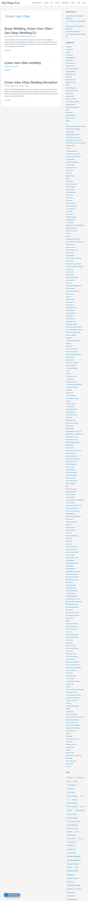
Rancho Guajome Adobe (72, 543)
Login (83, 3)
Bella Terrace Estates (71, 97)
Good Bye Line (69, 265)
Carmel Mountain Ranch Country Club (76, 141)
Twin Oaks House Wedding (73, 714)
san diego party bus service (73, 589)
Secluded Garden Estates (72, 627)
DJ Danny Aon (69, 192)
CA (66, 122)
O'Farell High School (71, 484)
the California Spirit (71, 665)
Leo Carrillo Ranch (70, 389)
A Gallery (68, 52)
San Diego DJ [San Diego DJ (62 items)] (71, 833)
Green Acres (69, 279)
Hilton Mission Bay (71, 316)
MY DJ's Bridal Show (71, 457)
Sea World (68, 622)
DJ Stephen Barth (70, 216)
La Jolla (68, 368)
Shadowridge (69, 633)
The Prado (68, 692)
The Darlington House (71, 681)
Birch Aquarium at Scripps (73, 100)
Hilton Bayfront (70, 311)
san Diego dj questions (72, 581)
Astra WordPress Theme (56, 896)
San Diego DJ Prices (71, 578)
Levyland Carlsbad (71, 397)
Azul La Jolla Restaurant (72, 68)
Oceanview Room (70, 495)
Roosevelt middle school (72, 549)
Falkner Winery (70, 257)
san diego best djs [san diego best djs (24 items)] (71, 829)
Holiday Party (69, 333)
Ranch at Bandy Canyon (72, 538)
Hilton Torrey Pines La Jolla (73, 327)
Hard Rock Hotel (70, 295)
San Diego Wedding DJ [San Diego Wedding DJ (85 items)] (74, 844)
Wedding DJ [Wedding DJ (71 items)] (70, 862)
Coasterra (68, 146)
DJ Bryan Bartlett (70, 187)
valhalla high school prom (72, 727)
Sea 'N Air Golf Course (72, 619)
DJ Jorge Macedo (70, 206)
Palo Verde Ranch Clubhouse (73, 508)
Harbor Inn (68, 292)
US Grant (68, 722)
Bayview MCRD (70, 95)
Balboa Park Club (70, 79)
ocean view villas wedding (22, 63)
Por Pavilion (69, 530)
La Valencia (69, 384)
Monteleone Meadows (72, 449)
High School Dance (71, 308)
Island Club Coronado (71, 346)
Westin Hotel (69, 746)
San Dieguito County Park (72, 605)
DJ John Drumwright (71, 203)
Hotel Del (68, 338)
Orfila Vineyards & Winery (72, 500)
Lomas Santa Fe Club (71, 408)
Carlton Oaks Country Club (73, 135)
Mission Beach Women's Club (73, 443)
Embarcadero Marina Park (73, 235)
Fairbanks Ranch (70, 252)
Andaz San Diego (70, 65)
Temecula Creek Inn (71, 659)
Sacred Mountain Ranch (72, 554)
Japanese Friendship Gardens (74, 349)
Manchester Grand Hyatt (72, 416)
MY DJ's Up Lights (70, 470)
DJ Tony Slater (69, 219)
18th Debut (69, 46)
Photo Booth (65, 3)
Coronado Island (70, 157)
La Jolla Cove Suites (71, 370)
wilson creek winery (71, 749)
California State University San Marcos (76, 125)
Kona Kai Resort (70, 354)
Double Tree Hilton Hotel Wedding (75, 222)
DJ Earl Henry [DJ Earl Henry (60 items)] (71, 776)
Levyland (68, 395)
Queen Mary (69, 533)
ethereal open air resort (72, 246)
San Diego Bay (69, 557)
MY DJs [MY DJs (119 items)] (69, 798)
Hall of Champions (71, 284)
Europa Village (69, 249)
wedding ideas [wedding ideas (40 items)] (71, 880)
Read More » (7, 51)
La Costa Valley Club (71, 360)
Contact (46, 3)
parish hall (68, 516)
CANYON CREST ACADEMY (73, 127)
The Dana (68, 676)
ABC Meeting (69, 54)
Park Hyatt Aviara (70, 519)
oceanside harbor (70, 489)
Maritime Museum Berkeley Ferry (74, 427)
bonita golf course (70, 103)
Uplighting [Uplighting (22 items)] (69, 855)
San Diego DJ (28, 36)
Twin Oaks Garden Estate (72, 708)
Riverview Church (70, 546)
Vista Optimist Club (71, 733)
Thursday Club (69, 700)
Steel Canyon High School (72, 651)
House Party (69, 341)
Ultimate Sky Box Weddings (73, 716)
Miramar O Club (70, 441)
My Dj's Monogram (71, 462)
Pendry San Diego (70, 522)
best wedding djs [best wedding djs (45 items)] (71, 773)
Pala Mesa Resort (70, 506)
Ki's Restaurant (70, 352)
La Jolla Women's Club (72, 381)
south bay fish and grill (72, 646)
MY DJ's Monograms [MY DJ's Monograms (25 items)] (72, 790)
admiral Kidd (69, 60)
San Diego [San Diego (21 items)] (80, 826)
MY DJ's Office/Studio (71, 468)
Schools (68, 611)
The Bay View (69, 662)
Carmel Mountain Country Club (74, 138)
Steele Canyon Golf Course (73, 654)
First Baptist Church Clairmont (74, 260)
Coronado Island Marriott (72, 160)
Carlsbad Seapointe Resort (73, 133)
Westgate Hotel (70, 741)
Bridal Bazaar (69, 111)
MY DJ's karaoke (70, 460)
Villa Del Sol (69, 730)
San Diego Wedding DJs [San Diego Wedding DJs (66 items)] (74, 848)
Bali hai (68, 84)
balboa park (69, 76)
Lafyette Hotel (69, 387)
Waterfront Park (70, 735)
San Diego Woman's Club (72, 597)
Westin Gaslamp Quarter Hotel (74, 743)
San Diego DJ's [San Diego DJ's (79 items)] (71, 837)
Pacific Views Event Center (73, 503)
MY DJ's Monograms (71, 465)
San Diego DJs (11, 2)
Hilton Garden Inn (70, 314)
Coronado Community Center (73, 154)
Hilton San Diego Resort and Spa (74, 324)
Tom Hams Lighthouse (72, 703)
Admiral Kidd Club (70, 62)
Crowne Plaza (69, 168)
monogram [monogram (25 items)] (74, 787)
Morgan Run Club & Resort (73, 452)
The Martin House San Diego (73, 684)
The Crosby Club (70, 668)
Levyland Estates (70, 400)
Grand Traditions (70, 276)
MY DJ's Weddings (9, 36)
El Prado (68, 233)
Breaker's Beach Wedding (72, 106)
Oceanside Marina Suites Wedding (75, 492)
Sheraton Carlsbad (71, 635)
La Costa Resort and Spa (72, 357)
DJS (52, 3)
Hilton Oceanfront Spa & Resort (74, 322)
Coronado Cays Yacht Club (73, 152)
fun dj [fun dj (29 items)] (81, 784)
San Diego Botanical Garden (73, 562)
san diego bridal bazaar (72, 565)
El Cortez (68, 230)
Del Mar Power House (71, 181)
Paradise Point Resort (71, 514)
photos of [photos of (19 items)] (77, 819)
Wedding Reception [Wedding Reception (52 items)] (72, 887)
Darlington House (70, 173)
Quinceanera (69, 535)
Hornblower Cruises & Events (73, 335)
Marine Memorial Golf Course (73, 424)
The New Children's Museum (73, 687)
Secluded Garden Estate (72, 624)
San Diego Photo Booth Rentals (74, 592)
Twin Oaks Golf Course (72, 711)
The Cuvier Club (70, 673)
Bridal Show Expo (70, 116)
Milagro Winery (70, 438)
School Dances (70, 608)
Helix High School (70, 306)
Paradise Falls (69, 511)
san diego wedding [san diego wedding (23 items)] (71, 840)
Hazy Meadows (70, 300)
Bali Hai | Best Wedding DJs (73, 31)
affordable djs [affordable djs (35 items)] (79, 765)
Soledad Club (69, 641)
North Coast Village (71, 481)
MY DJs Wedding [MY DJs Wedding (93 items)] (72, 806)
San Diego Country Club (72, 570)
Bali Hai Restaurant (71, 87)
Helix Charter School (71, 303)
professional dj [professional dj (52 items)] (71, 823)
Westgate (68, 738)
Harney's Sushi (70, 297)
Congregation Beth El (71, 149)
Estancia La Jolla (70, 243)
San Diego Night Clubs (72, 587)
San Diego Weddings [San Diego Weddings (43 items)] (72, 852)
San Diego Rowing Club (72, 595)
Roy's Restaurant (70, 551)
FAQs (78, 3)
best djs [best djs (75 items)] (75, 769)
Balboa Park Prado (71, 81)
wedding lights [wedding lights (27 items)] (70, 883)
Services (57, 3)
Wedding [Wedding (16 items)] (76, 855)
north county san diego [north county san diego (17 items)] (72, 816)
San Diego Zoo (70, 600)
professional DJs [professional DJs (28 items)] (71, 826)
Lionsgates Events (71, 406)
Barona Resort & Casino (72, 89)
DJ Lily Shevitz (69, 211)
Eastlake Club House (71, 225)
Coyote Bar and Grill (71, 165)
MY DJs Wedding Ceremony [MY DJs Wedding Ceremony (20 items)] (73, 809)
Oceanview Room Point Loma (73, 497)
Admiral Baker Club (71, 57)
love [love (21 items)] (68, 787)
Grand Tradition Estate (72, 273)
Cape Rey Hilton (70, 130)
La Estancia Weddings (72, 362)
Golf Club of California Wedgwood (75, 262)
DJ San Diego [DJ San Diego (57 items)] (71, 780)
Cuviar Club (69, 170)
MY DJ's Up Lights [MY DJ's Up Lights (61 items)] (72, 794)
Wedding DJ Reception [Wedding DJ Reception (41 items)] (73, 866)
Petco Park (69, 524)
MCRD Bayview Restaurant (73, 435)
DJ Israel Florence (70, 200)
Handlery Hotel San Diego (72, 287)
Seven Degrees (70, 630)
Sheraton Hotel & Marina (72, 638)
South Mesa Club (70, 649)
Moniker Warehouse (71, 446)
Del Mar (68, 176)
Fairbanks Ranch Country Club (74, 254)
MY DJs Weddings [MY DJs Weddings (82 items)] (72, 813)
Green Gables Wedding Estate (74, 281)
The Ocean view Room (72, 689)
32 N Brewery (69, 49)
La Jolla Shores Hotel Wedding (74, 378)
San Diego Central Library (72, 568)
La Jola (68, 365)
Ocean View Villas (19, 36)
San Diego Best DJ (37, 3)
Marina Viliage (69, 419)
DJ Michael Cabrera (71, 214)
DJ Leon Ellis (69, 208)
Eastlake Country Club (71, 227)
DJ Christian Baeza (71, 189)
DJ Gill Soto (69, 197)
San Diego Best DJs (71, 560)
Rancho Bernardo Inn (71, 541)
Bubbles (68, 119)
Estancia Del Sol (70, 241)
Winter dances (69, 751)
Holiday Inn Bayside (71, 330)
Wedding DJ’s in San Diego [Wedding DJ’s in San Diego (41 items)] (74, 876)
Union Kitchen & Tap (71, 719)
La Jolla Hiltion (70, 373)
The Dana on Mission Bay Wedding (75, 678)
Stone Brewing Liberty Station (73, 657)
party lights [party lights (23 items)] (69, 819)
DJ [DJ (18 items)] (79, 772)
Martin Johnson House (72, 433)
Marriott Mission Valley (72, 430)
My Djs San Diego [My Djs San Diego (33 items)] (71, 802)
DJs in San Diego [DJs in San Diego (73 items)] (72, 784)
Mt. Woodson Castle (71, 454)
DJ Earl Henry (69, 195)
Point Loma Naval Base (72, 527)
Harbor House (69, 289)
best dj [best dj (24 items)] (68, 769)
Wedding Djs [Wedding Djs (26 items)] (70, 869)
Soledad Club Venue (71, 643)
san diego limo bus (71, 584)
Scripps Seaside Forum (72, 614)
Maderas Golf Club (71, 414)
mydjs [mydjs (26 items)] (81, 794)
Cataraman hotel (70, 143)
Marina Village (69, 422)
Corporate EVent (70, 162)
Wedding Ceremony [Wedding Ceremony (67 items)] (72, 858)
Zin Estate (68, 754)
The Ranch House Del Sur (72, 695)
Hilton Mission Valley (71, 319)
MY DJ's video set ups (71, 473)
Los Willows (69, 411)
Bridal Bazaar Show (71, 114)
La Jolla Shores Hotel (71, 376)
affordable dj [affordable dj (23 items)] (70, 765)
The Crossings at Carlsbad (73, 670)
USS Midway (69, 724)
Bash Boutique (70, 92)
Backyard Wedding (71, 70)
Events (73, 3)
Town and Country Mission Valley (74, 705)
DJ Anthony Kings (70, 184)
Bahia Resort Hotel (71, 73)
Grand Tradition (70, 270)
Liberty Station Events (71, 403)
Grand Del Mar (69, 268)
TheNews (68, 697)
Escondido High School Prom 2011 (75, 238)
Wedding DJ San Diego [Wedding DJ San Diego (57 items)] (73, 873)
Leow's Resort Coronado (72, 392)
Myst (67, 478)
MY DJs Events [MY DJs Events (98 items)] (80, 798)
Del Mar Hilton (69, 179)
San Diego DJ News (71, 576)
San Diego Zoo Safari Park (73, 603)
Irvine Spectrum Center (72, 343)
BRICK (67, 108)
